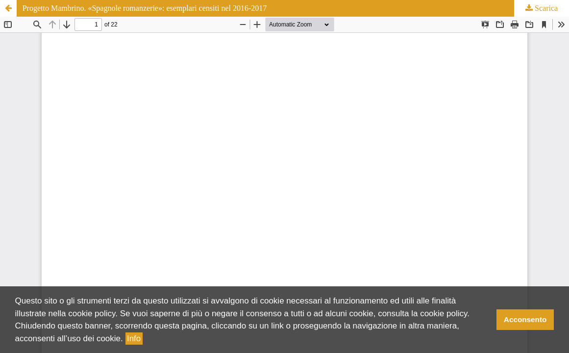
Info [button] (134, 338)
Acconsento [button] (525, 319)
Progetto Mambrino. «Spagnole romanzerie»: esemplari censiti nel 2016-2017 (145, 8)
